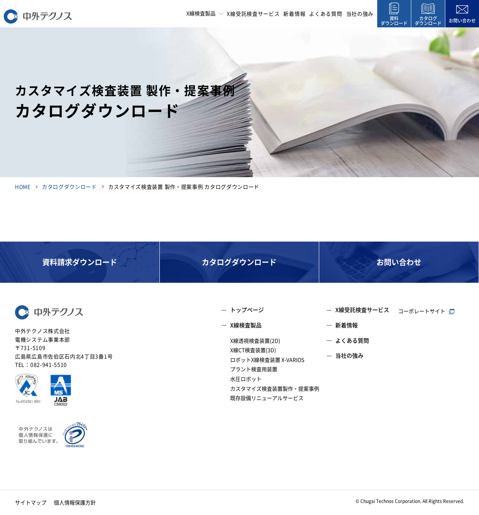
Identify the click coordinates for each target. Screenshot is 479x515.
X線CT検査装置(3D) (253, 350)
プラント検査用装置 (253, 369)
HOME (23, 187)
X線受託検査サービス (253, 13)
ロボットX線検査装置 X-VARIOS (267, 360)
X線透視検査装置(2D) (255, 340)
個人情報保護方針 (75, 502)
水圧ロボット (246, 379)
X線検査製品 (246, 325)
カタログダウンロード (69, 187)
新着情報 (294, 13)
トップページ (247, 310)
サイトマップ (30, 502)
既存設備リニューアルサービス (266, 398)
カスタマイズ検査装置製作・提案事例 (274, 388)
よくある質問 (325, 13)
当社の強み (360, 13)
